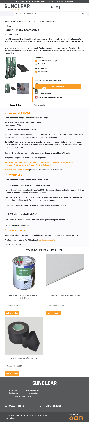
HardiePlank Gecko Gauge (47, 61)
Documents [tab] (39, 105)
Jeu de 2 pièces (43, 71)
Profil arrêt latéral (43, 165)
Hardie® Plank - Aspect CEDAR (65, 295)
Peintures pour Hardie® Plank (17, 170)
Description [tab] (16, 105)
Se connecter (58, 86)
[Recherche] (47, 14)
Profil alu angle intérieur (24, 165)
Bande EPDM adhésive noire (23, 358)
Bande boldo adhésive (50, 162)
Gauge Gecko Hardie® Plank (17, 162)
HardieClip (41, 63)
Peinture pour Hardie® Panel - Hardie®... (23, 296)
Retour (8, 26)
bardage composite (47, 240)
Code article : (9, 35)
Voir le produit (12, 313)
